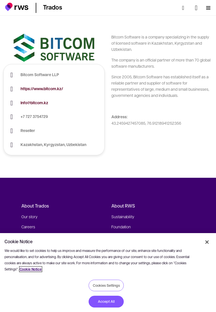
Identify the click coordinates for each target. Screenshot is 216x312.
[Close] (207, 242)
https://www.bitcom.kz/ (42, 88)
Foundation (121, 226)
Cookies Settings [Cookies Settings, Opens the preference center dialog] (106, 285)
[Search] (185, 8)
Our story (29, 216)
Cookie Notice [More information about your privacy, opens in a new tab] (31, 269)
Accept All (106, 301)
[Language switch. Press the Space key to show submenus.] (196, 8)
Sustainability (122, 216)
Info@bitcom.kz (34, 102)
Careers (28, 226)
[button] (16, 7)
